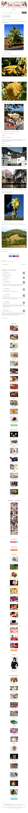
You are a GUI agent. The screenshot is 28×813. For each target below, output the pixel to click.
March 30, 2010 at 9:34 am (7, 273)
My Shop (20, 805)
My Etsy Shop (14, 549)
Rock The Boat (7, 281)
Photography (8, 805)
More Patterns (14, 798)
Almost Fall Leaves (5, 264)
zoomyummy (6, 276)
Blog (12, 804)
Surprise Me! (14, 650)
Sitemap (13, 805)
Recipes (11, 805)
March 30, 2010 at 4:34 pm (6, 303)
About (14, 804)
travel (4, 261)
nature (3, 260)
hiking (3, 261)
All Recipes (14, 425)
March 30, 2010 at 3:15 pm (6, 296)
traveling (5, 260)
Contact (16, 804)
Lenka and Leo (23, 264)
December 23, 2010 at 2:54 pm (7, 311)
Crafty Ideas (23, 804)
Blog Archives (19, 804)
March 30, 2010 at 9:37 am (7, 278)
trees (8, 261)
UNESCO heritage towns (12, 261)
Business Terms (17, 805)
